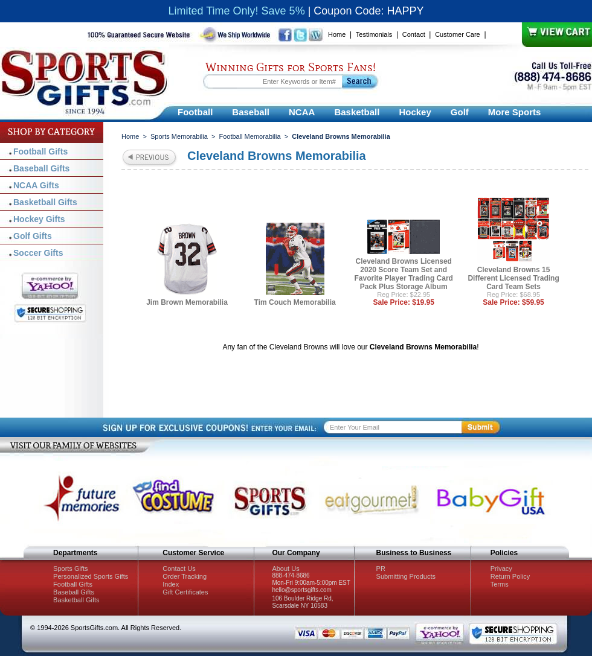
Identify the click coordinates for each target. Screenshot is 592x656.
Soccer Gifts (38, 253)
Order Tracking (184, 576)
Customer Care (457, 34)
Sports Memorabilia (179, 136)
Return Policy (510, 576)
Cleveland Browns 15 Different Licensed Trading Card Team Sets (513, 278)
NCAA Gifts (36, 185)
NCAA (302, 112)
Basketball (356, 112)
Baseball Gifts (41, 168)
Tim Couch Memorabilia (295, 302)
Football (195, 112)
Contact (413, 34)
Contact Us (178, 568)
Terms (500, 584)
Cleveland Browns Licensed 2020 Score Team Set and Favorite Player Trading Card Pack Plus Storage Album (404, 274)
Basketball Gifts (45, 202)
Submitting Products (406, 576)
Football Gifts (40, 151)
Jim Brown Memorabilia (187, 302)
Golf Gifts (32, 236)
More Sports (514, 112)
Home (337, 34)
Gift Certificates (185, 592)
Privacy (501, 568)
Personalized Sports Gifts (90, 576)
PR (380, 568)
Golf (460, 112)
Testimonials (374, 34)
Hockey (415, 112)
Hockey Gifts (39, 219)
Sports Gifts (70, 568)
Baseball (250, 112)
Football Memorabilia (249, 136)
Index (170, 584)
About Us (285, 568)
